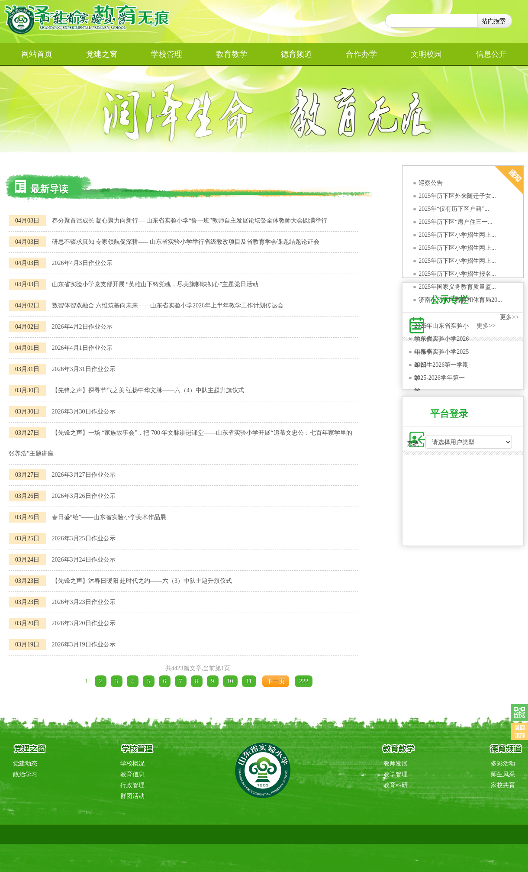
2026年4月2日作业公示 (82, 326)
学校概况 (132, 763)
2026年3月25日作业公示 (84, 538)
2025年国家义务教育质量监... (457, 287)
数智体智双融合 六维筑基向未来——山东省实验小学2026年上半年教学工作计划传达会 (168, 305)
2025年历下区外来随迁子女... (457, 196)
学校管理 (166, 54)
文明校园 (426, 54)
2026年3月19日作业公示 (84, 644)
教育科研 (395, 785)
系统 (413, 444)
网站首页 (36, 54)
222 (303, 681)
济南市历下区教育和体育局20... (460, 300)
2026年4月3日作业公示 (82, 263)
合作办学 (361, 54)
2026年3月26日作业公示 (84, 496)
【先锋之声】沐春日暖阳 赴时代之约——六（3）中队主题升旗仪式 (142, 581)
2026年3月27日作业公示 (84, 475)
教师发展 (395, 763)
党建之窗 (101, 54)
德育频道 (296, 54)
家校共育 (503, 785)
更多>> (509, 317)
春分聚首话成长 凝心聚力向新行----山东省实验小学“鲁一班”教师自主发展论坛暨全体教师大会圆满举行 (190, 220)
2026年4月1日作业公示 (82, 348)
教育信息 (132, 774)
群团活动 (132, 796)
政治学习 (25, 774)
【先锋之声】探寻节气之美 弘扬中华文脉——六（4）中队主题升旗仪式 (148, 390)
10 (230, 681)
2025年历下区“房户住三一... (456, 222)
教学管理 (395, 774)
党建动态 (25, 763)
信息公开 (491, 54)
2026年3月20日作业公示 (84, 623)
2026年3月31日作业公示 (84, 369)
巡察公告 (431, 183)
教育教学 (231, 54)
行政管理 (132, 785)
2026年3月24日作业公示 (84, 559)
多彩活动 (503, 763)
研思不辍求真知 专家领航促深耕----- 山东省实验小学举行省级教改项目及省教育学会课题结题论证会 (185, 242)
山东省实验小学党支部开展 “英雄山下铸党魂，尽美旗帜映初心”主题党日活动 (155, 284)
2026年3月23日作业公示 (84, 602)
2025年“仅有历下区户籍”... (454, 209)
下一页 (276, 681)
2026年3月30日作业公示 (84, 411)
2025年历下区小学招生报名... (457, 274)
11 (249, 681)
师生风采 (503, 774)
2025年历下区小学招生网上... (457, 235)
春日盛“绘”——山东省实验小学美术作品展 (109, 517)
